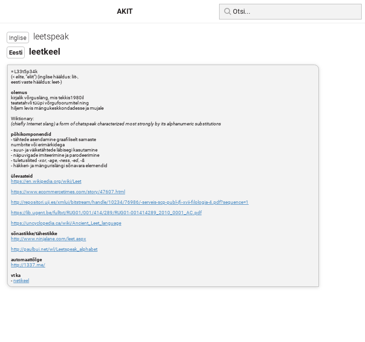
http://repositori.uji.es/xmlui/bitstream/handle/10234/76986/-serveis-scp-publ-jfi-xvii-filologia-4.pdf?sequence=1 (130, 202)
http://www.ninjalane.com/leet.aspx (48, 238)
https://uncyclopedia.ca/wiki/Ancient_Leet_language (66, 223)
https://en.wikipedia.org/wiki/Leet (46, 181)
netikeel (21, 280)
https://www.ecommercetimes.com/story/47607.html (68, 191)
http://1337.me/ (28, 264)
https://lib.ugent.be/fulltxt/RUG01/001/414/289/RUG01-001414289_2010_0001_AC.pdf (106, 212)
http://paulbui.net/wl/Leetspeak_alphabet (54, 249)
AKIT (125, 11)
